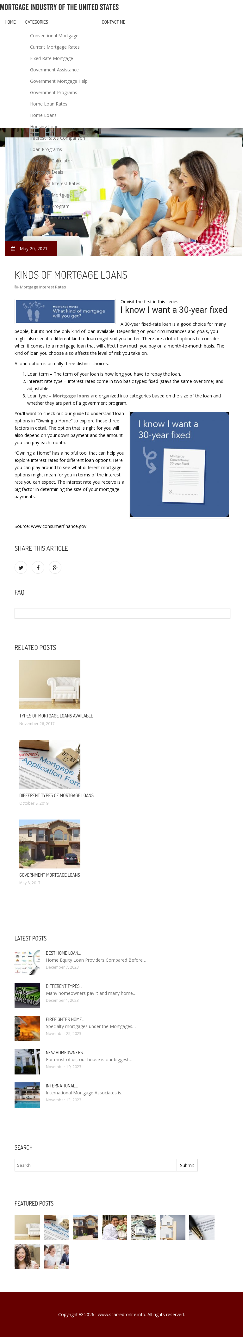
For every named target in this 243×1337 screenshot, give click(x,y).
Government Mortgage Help (59, 81)
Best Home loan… (63, 953)
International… (62, 1086)
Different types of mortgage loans (56, 795)
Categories (36, 22)
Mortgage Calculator (51, 161)
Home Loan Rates (48, 104)
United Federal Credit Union (58, 218)
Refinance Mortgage (51, 195)
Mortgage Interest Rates (55, 183)
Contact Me (114, 22)
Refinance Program (50, 206)
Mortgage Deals (46, 172)
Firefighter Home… (65, 1019)
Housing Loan (44, 127)
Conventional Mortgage (54, 36)
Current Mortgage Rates (55, 47)
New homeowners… (65, 1053)
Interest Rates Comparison (57, 138)
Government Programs (53, 92)
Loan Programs (46, 149)
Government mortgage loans (49, 875)
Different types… (64, 986)
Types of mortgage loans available (56, 716)
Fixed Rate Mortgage (51, 58)
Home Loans (43, 115)
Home (10, 22)
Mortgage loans (71, 396)
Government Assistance (54, 70)
